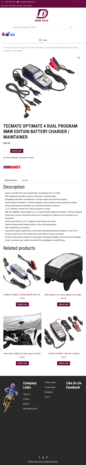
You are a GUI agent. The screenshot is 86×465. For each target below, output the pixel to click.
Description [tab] (11, 180)
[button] (79, 58)
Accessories (13, 48)
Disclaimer (49, 392)
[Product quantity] (6, 151)
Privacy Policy (50, 382)
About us (26, 394)
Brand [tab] (25, 180)
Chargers (22, 48)
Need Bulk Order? (30, 409)
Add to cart (17, 151)
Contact (26, 399)
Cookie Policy (50, 387)
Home (5, 48)
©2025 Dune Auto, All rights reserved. (43, 462)
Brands (26, 404)
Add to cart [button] (22, 304)
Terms (47, 397)
